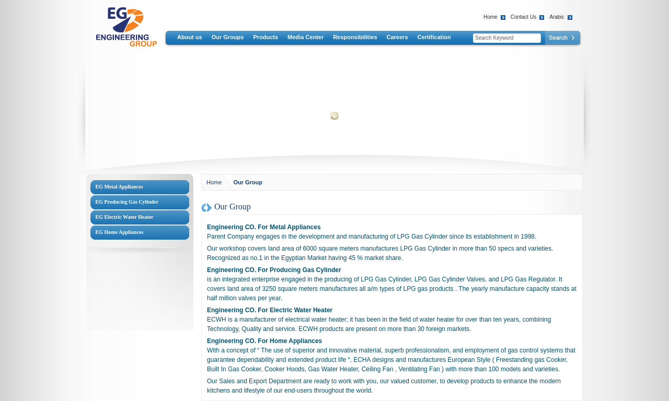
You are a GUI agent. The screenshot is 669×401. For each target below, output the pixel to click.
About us (189, 37)
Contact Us (523, 17)
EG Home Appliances (120, 232)
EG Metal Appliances (119, 187)
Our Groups (228, 37)
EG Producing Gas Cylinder (127, 202)
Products (265, 37)
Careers (397, 37)
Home (490, 17)
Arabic (556, 17)
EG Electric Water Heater (125, 217)
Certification (434, 37)
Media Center (305, 37)
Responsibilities (355, 37)
